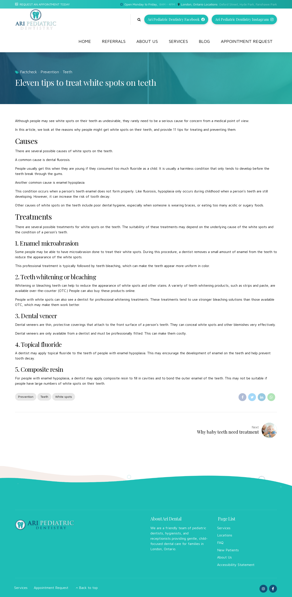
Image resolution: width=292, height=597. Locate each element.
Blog (204, 41)
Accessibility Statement (235, 565)
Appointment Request (247, 41)
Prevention (50, 72)
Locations (224, 535)
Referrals (113, 41)
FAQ (220, 543)
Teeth (67, 72)
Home (85, 41)
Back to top (88, 588)
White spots (63, 396)
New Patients (228, 550)
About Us (147, 41)
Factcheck (28, 72)
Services (178, 41)
